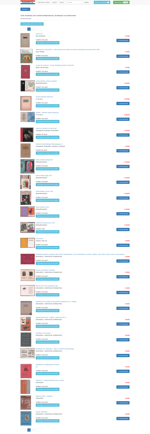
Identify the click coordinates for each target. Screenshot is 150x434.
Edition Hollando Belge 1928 (44, 160)
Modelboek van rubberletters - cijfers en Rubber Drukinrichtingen (55, 349)
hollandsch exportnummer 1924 (45, 223)
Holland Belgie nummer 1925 (44, 191)
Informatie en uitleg (43, 2)
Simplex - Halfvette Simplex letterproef (47, 112)
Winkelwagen (121, 2)
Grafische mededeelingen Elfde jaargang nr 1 (49, 144)
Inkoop (62, 2)
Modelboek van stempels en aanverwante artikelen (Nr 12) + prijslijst (56, 301)
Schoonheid (39, 238)
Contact (54, 2)
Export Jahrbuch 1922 (42, 207)
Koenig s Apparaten (41, 412)
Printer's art (39, 34)
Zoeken (86, 2)
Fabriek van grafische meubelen (45, 270)
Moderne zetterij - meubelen (44, 396)
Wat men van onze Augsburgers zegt (47, 286)
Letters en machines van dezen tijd (46, 128)
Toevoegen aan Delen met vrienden (47, 43)
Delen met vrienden (102, 2)
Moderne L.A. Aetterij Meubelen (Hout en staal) (50, 380)
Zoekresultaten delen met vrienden (32, 24)
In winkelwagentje (123, 40)
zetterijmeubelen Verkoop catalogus (46, 81)
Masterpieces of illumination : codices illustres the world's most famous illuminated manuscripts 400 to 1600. (68, 49)
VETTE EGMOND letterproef (44, 97)
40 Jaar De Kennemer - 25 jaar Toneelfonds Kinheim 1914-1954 (55, 65)
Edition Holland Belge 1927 (44, 175)
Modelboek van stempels (43, 333)
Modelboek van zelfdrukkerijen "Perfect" (47, 364)
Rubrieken (25, 9)
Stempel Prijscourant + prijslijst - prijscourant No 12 (51, 317)
